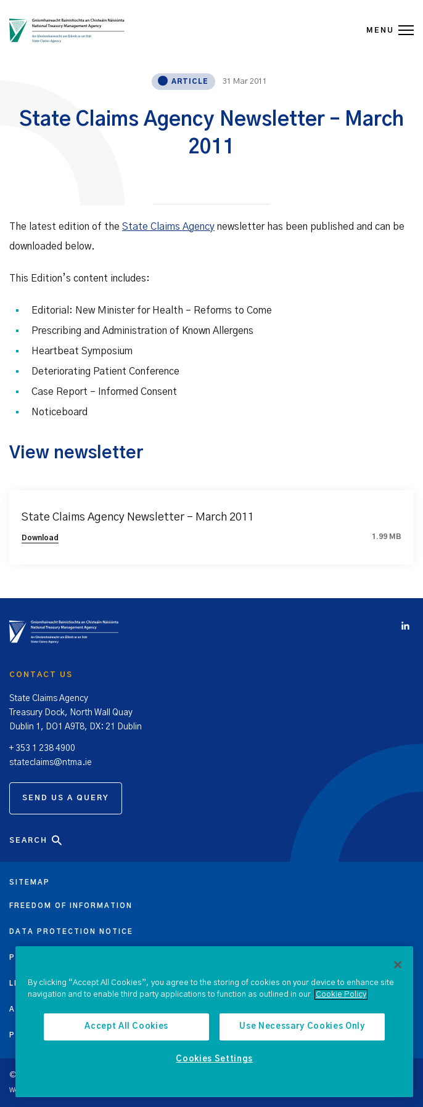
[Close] (397, 964)
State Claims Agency (168, 227)
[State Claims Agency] (67, 30)
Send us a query (65, 797)
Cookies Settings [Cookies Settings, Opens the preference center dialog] (214, 1059)
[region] (214, 1021)
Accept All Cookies (126, 1027)
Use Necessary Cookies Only (301, 1027)
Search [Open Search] (36, 840)
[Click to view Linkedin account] (407, 627)
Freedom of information (71, 905)
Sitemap (29, 882)
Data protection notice (71, 931)
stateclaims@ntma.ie (50, 762)
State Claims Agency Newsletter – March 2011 (138, 527)
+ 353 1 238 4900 (42, 748)
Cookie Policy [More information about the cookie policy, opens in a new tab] (341, 995)
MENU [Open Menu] (390, 31)
